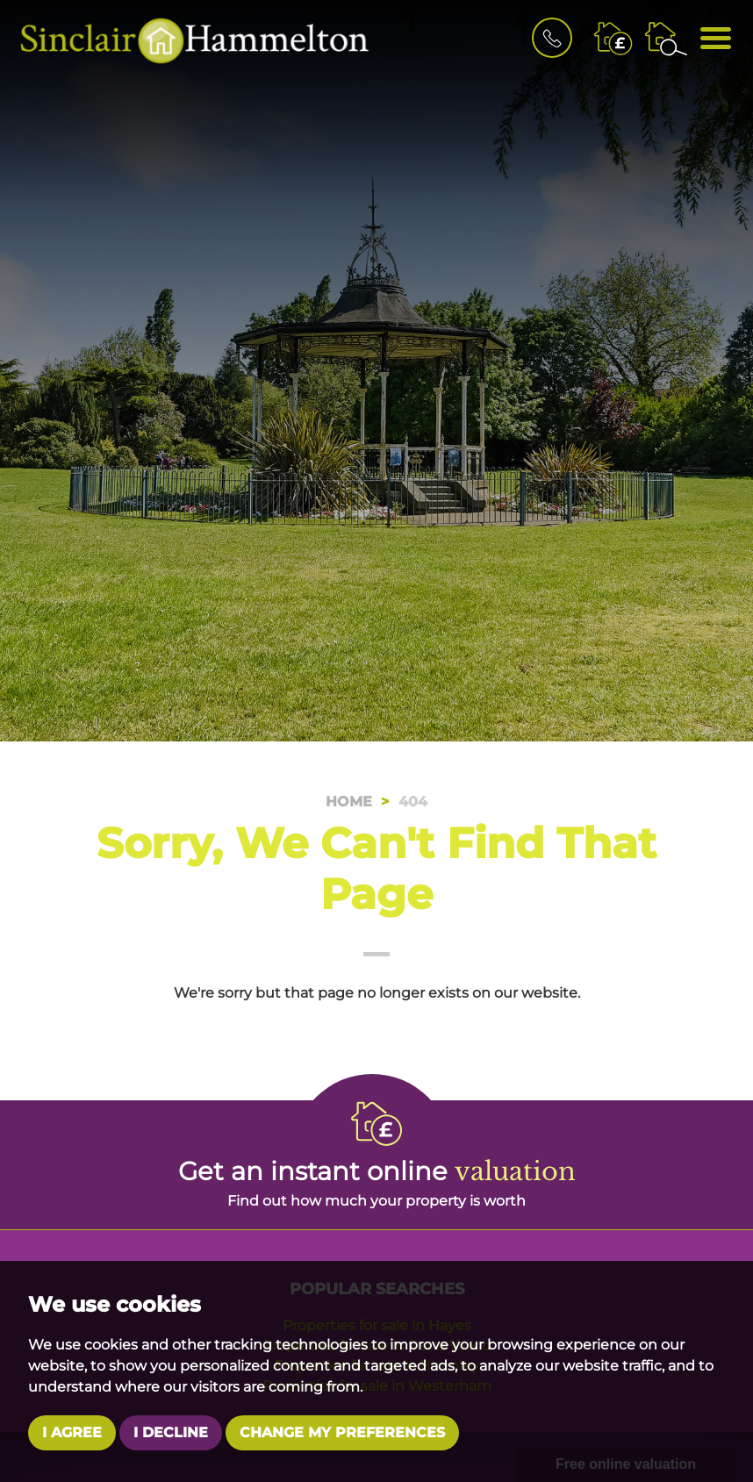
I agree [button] (72, 1432)
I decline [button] (170, 1432)
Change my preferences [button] (342, 1432)
